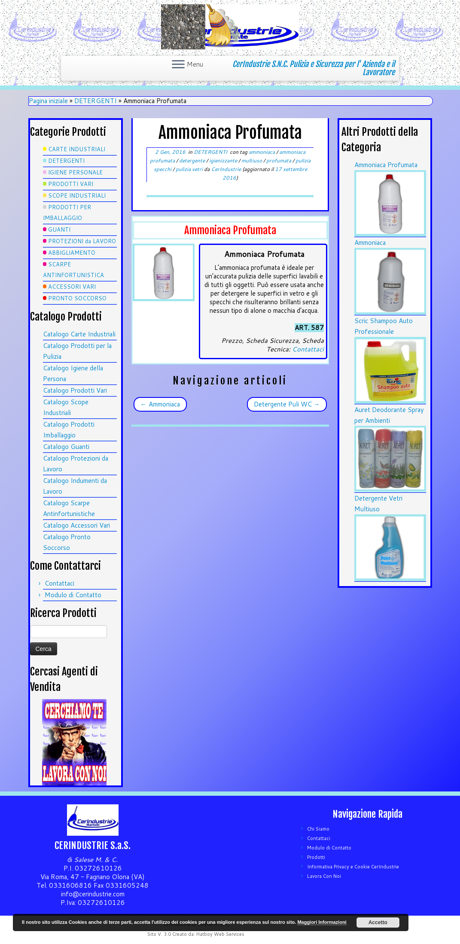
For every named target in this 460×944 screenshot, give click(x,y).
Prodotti (316, 857)
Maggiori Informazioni (321, 922)
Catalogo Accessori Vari (76, 525)
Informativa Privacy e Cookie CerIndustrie (353, 866)
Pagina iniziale (48, 100)
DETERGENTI (95, 100)
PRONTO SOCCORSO (77, 298)
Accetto (378, 923)
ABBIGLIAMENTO (71, 253)
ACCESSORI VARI (72, 286)
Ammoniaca (160, 404)
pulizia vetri (190, 169)
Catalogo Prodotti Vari (75, 390)
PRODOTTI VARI (70, 184)
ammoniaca (262, 152)
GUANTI (59, 229)
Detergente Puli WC (287, 404)
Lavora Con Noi (324, 876)
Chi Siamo (318, 828)
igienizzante (223, 160)
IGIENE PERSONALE (75, 172)
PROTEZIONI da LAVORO (82, 241)
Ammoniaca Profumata (385, 164)
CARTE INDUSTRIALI (76, 149)
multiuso (252, 160)
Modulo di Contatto (73, 594)
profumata (279, 160)
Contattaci (59, 583)
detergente (192, 160)
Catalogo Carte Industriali (79, 334)
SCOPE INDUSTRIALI (77, 195)
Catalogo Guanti (66, 446)
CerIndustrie (226, 169)
